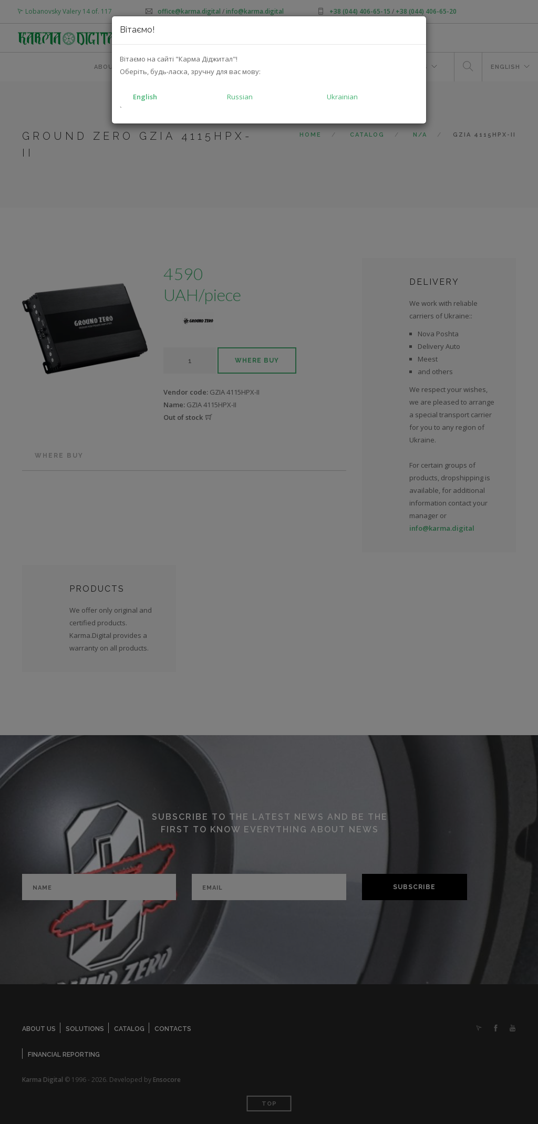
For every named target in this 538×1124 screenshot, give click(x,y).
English (145, 96)
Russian (240, 96)
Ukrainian (342, 96)
